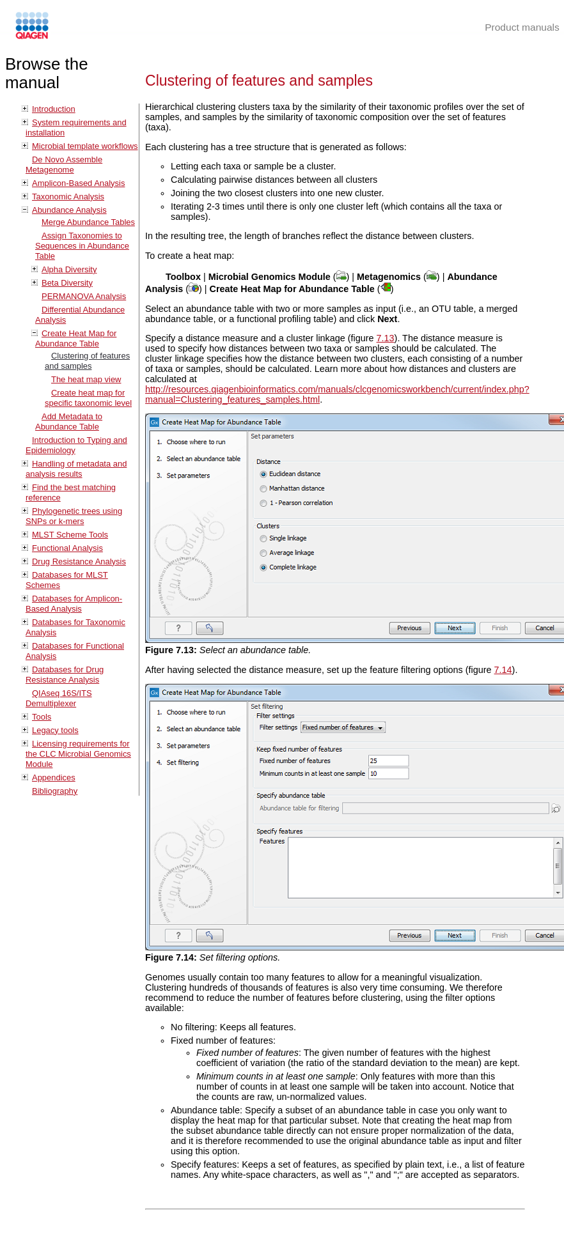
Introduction (53, 109)
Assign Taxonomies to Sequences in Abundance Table (82, 246)
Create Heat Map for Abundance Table (75, 338)
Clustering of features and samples (87, 361)
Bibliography (54, 791)
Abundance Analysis (69, 210)
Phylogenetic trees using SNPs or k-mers (74, 516)
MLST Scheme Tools (70, 534)
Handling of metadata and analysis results (76, 469)
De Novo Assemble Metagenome (64, 164)
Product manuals (522, 27)
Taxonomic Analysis (68, 196)
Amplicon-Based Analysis (78, 183)
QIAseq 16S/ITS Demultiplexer (59, 698)
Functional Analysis (67, 548)
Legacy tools (55, 730)
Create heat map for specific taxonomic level (88, 398)
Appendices (53, 777)
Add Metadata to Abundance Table (68, 421)
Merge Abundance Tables (88, 222)
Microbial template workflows (85, 146)
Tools (41, 717)
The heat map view (86, 379)
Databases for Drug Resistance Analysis (65, 674)
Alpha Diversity (69, 269)
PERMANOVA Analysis (84, 296)
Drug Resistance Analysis (79, 561)
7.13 (386, 338)
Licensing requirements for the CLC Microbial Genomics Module (78, 754)
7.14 (503, 670)
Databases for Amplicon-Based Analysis (74, 604)
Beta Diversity (67, 283)
